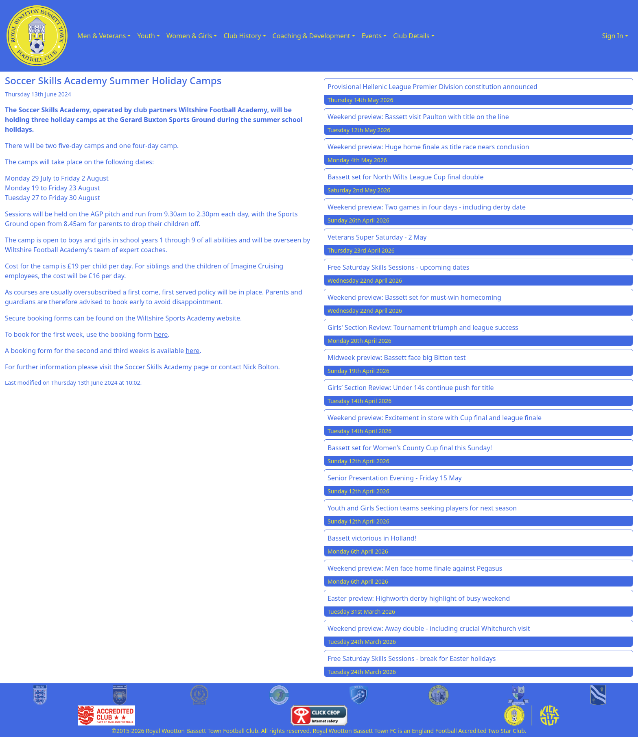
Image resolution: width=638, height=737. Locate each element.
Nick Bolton (260, 366)
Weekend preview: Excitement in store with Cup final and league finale (435, 417)
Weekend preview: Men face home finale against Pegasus (415, 568)
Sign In (612, 35)
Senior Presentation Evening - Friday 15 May (395, 477)
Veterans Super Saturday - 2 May (377, 237)
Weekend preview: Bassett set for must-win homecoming (414, 297)
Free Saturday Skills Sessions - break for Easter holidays (412, 658)
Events (372, 35)
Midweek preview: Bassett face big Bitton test (396, 357)
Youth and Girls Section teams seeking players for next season (422, 508)
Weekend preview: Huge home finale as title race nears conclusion (428, 146)
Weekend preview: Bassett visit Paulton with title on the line (418, 116)
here (161, 334)
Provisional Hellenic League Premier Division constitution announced (432, 86)
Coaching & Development (311, 35)
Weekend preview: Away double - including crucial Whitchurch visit (429, 628)
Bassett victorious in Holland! (372, 538)
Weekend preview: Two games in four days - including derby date (427, 207)
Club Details (411, 35)
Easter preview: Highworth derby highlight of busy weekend (419, 598)
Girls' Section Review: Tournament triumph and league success (423, 327)
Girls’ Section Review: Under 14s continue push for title (411, 387)
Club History (242, 35)
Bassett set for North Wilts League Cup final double (406, 176)
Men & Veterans (101, 35)
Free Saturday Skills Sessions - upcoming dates (399, 267)
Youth (146, 35)
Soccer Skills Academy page (167, 366)
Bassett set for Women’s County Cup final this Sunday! (410, 447)
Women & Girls (189, 35)
